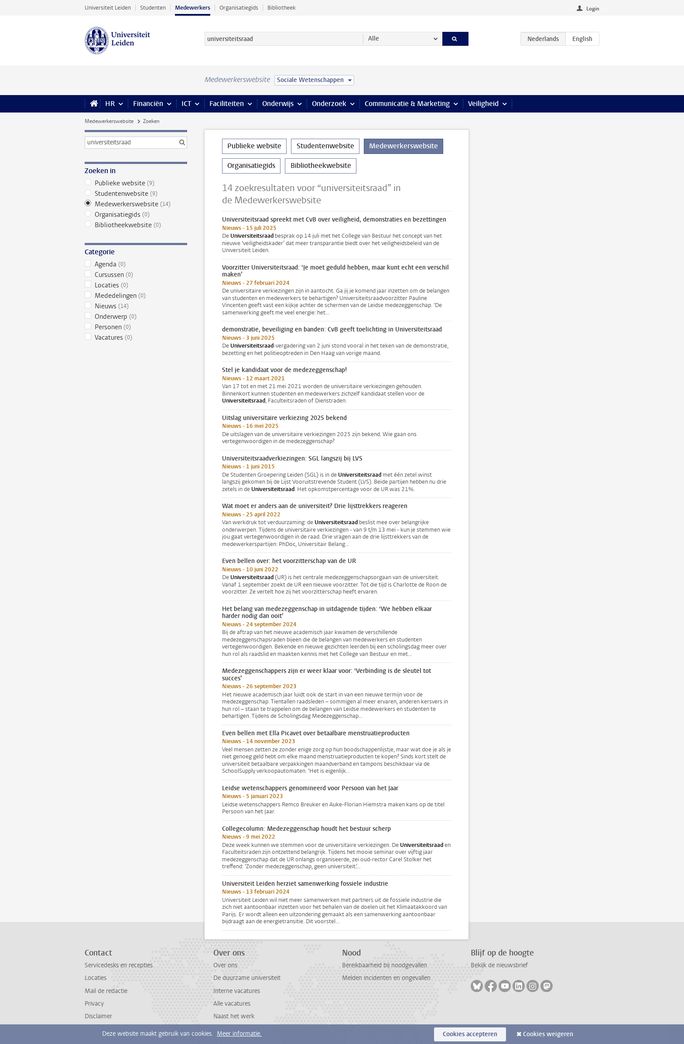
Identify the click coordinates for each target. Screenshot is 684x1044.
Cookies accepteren (470, 1034)
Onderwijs (278, 103)
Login (592, 8)
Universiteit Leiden (108, 7)
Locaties (136, 285)
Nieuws (136, 306)
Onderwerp (136, 316)
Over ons (225, 965)
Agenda (136, 264)
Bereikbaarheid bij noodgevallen (384, 965)
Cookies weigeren (548, 1034)
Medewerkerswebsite (109, 121)
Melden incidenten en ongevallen (386, 978)
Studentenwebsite (136, 193)
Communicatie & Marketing (407, 103)
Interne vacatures (236, 991)
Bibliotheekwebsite (136, 225)
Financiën (148, 103)
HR (110, 103)
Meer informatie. (239, 1034)
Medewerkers (192, 7)
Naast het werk (233, 1016)
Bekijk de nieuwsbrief (499, 965)
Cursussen (136, 275)
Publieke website (136, 183)
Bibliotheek (281, 7)
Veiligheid (483, 103)
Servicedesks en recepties (119, 965)
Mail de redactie (106, 991)
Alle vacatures (231, 1004)
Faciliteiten (226, 103)
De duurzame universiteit (246, 978)
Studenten (153, 7)
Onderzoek (329, 103)
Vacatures (136, 337)
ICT (186, 103)
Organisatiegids (238, 7)
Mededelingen (136, 295)
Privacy (94, 1004)
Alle (373, 38)
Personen (136, 327)
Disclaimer (98, 1016)
